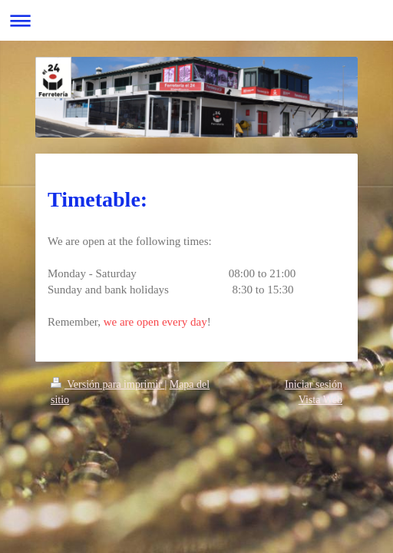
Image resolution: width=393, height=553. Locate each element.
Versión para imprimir (107, 384)
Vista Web (320, 400)
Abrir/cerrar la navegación (196, 20)
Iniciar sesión (313, 384)
